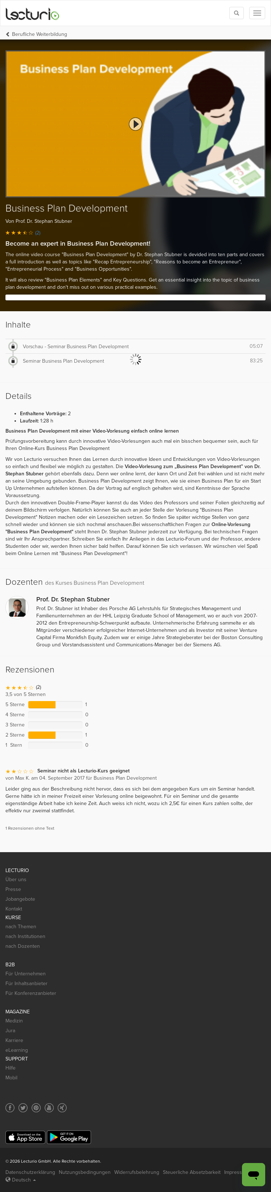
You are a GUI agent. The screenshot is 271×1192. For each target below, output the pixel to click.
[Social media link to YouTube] (49, 1107)
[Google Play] (69, 1137)
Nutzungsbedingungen (85, 1172)
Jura (10, 1031)
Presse (13, 889)
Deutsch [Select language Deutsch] (20, 1180)
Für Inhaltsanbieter (26, 983)
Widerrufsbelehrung (136, 1172)
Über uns (15, 879)
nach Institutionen (25, 936)
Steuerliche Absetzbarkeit (192, 1172)
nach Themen (20, 927)
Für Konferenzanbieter (30, 993)
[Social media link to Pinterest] (36, 1107)
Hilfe (10, 1068)
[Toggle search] (236, 13)
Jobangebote (20, 899)
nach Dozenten (22, 946)
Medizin (14, 1021)
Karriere (14, 1040)
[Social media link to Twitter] (23, 1107)
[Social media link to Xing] (62, 1107)
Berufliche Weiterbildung (39, 34)
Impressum (236, 1172)
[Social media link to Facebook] (10, 1107)
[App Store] (25, 1137)
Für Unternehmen (25, 974)
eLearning (16, 1050)
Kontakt (13, 909)
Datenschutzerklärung (30, 1172)
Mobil (11, 1078)
